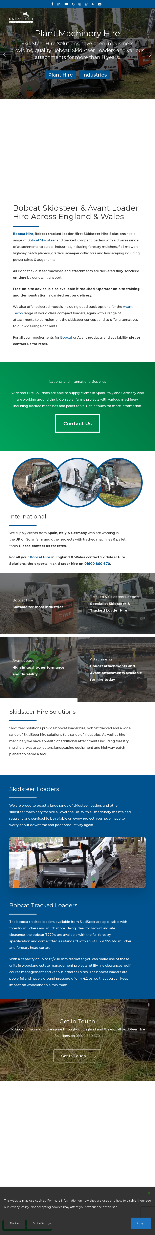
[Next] (150, 54)
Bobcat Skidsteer (41, 240)
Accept (141, 1223)
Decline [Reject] (14, 1223)
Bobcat (66, 337)
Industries (94, 75)
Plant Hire (60, 75)
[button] (147, 17)
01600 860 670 (97, 564)
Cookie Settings (42, 1223)
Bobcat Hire (40, 557)
